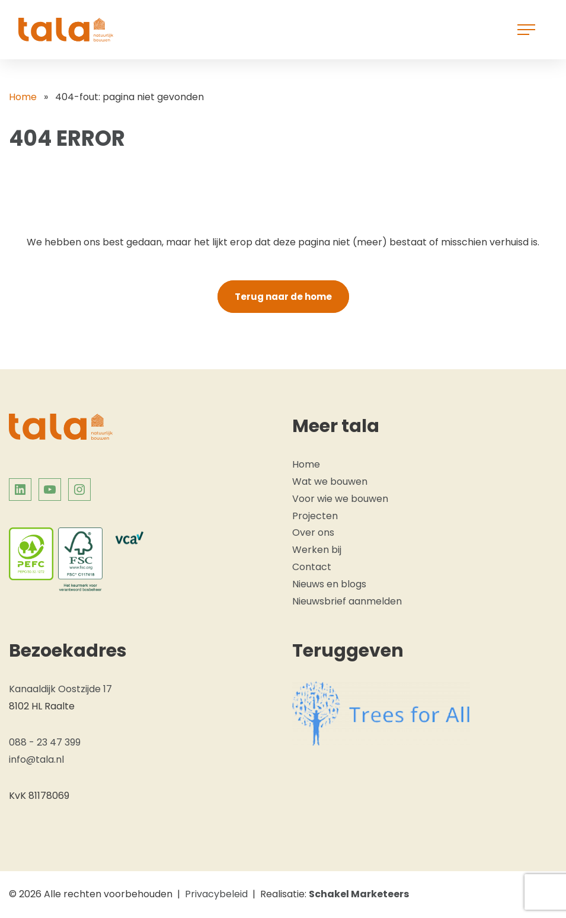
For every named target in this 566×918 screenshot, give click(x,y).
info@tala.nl (36, 759)
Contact (311, 567)
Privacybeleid (216, 894)
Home (23, 97)
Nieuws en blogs (329, 584)
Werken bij (316, 549)
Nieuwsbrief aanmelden (347, 601)
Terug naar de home (283, 296)
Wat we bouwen (329, 481)
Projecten (315, 516)
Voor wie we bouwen (340, 499)
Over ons (313, 532)
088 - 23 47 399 (45, 742)
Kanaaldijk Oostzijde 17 (60, 689)
